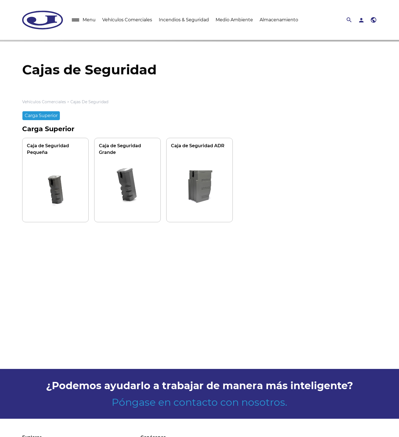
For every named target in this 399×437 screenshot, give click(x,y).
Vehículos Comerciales (127, 19)
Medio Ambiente (234, 19)
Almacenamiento (279, 19)
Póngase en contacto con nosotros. (199, 402)
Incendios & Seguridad (184, 19)
